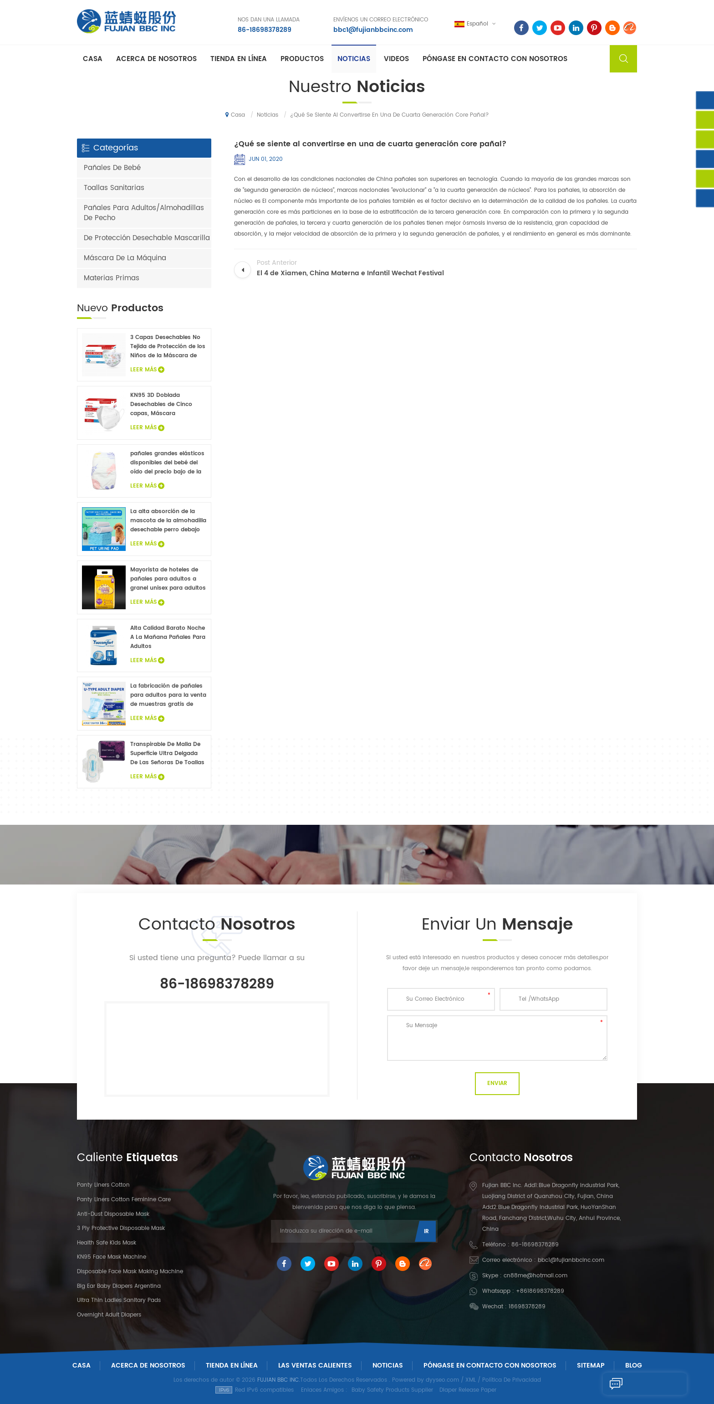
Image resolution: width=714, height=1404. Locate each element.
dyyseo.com (442, 1380)
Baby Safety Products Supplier (392, 1390)
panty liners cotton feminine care (124, 1199)
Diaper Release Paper (467, 1390)
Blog (633, 1365)
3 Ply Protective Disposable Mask (121, 1228)
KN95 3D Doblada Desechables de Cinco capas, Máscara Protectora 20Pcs (161, 404)
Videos (396, 60)
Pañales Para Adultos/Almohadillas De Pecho (144, 213)
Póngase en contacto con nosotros (495, 60)
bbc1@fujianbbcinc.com (371, 29)
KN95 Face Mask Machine (111, 1257)
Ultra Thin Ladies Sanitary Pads (119, 1300)
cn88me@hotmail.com (535, 1275)
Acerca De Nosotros (148, 1365)
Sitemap (591, 1365)
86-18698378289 (263, 29)
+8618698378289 (540, 1291)
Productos (302, 60)
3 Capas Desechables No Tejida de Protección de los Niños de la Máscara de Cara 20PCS (167, 346)
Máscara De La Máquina (125, 258)
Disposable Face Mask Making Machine (130, 1271)
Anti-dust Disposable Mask (113, 1214)
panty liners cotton (103, 1185)
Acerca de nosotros (156, 60)
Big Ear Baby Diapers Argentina (119, 1286)
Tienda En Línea (238, 60)
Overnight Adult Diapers (109, 1315)
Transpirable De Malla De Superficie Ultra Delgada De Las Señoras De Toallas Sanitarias (167, 753)
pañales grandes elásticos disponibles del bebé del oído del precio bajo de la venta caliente (167, 463)
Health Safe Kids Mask (106, 1243)
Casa (92, 60)
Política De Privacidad (511, 1380)
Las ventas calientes (315, 1365)
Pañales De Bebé (112, 168)
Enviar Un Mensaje (640, 1383)
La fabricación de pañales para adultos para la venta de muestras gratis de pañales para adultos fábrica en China (168, 695)
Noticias (353, 60)
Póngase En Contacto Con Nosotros (489, 1365)
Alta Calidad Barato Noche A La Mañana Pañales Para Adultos (167, 637)
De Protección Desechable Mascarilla (147, 238)
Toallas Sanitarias (114, 188)
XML (470, 1380)
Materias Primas (111, 278)
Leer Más (147, 369)
